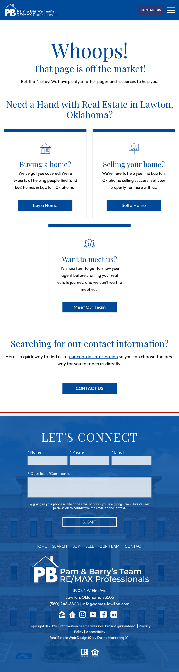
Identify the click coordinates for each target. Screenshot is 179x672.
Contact (134, 546)
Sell (90, 546)
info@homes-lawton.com (105, 603)
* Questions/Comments (48, 473)
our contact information (93, 356)
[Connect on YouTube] (93, 616)
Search (59, 546)
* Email (117, 452)
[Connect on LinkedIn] (113, 616)
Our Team (109, 546)
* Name (34, 452)
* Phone (76, 452)
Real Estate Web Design (70, 637)
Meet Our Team (90, 307)
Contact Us (89, 388)
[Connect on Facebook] (103, 616)
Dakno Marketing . (113, 637)
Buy (76, 546)
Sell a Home (134, 205)
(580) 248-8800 (64, 603)
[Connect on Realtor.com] (72, 616)
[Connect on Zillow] (61, 616)
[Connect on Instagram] (82, 616)
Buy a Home (45, 205)
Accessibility (95, 631)
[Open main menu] (170, 10)
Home (41, 546)
